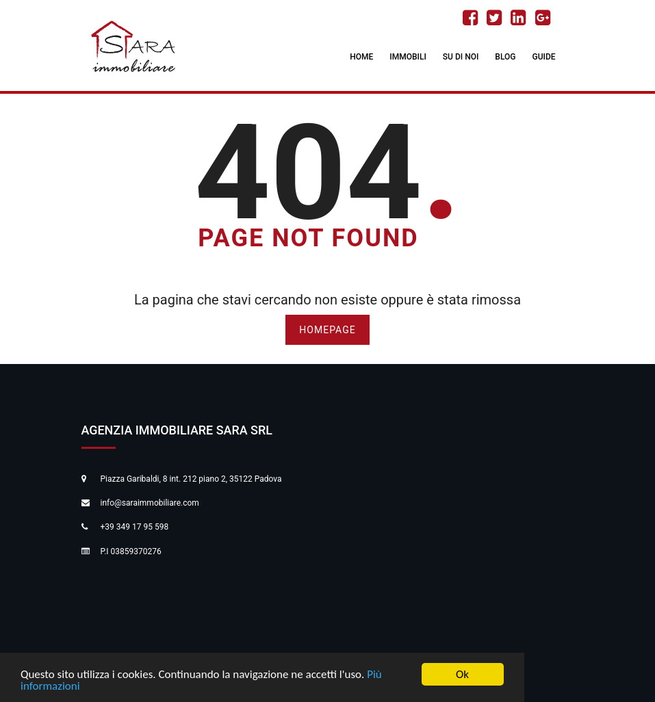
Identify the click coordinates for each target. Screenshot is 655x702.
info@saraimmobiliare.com (150, 503)
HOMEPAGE (327, 329)
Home (361, 57)
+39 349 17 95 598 (135, 527)
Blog (505, 57)
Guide (543, 57)
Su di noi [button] (461, 57)
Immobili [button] (407, 57)
